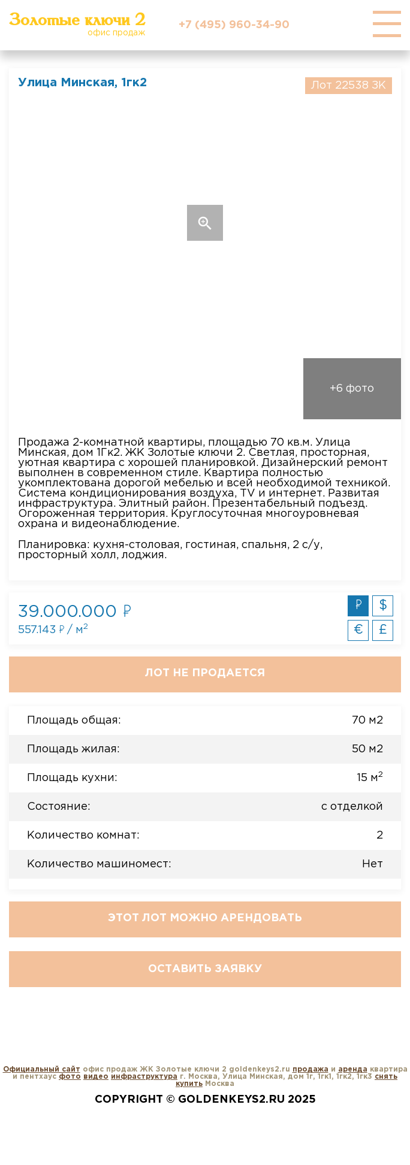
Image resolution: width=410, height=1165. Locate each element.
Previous (48, 223)
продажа (310, 1069)
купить (189, 1084)
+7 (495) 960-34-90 (234, 25)
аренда (352, 1069)
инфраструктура (144, 1076)
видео (95, 1076)
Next (361, 223)
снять (386, 1076)
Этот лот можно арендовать (205, 918)
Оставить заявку (205, 969)
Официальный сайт (41, 1069)
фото (70, 1076)
